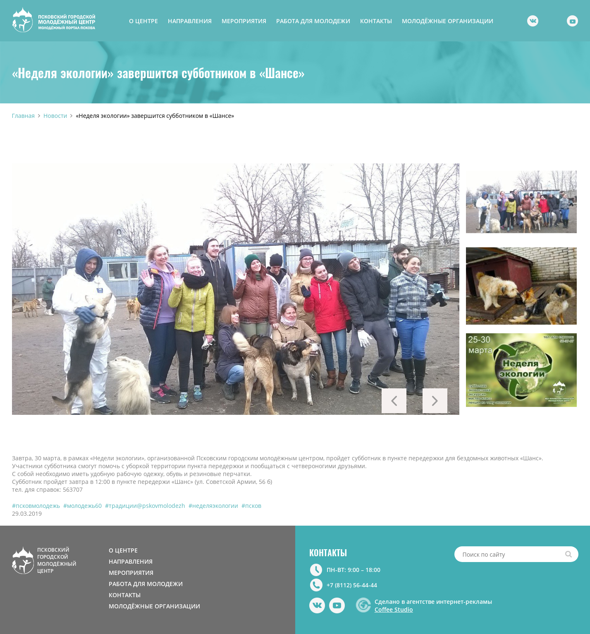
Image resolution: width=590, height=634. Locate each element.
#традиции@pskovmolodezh (145, 506)
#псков (251, 506)
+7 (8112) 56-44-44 (352, 585)
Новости (55, 116)
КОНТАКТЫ (376, 21)
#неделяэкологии (213, 506)
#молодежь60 (82, 506)
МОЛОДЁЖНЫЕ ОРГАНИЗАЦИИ (447, 21)
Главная (23, 116)
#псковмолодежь (36, 506)
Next (435, 400)
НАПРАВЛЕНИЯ (190, 21)
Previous (394, 400)
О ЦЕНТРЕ (143, 21)
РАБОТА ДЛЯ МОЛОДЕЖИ (313, 21)
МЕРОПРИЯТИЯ (244, 21)
